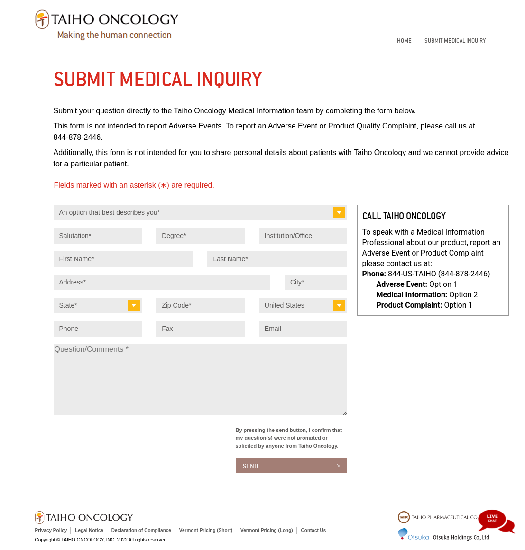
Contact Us (313, 530)
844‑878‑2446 (77, 137)
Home (404, 41)
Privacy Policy (51, 530)
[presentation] (126, 444)
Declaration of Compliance (141, 530)
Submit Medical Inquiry (455, 41)
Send (250, 466)
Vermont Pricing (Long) (266, 530)
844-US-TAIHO (439, 273)
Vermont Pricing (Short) (205, 530)
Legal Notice (89, 530)
